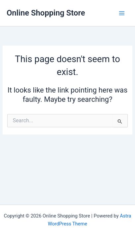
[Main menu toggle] (121, 13)
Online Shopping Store (46, 13)
